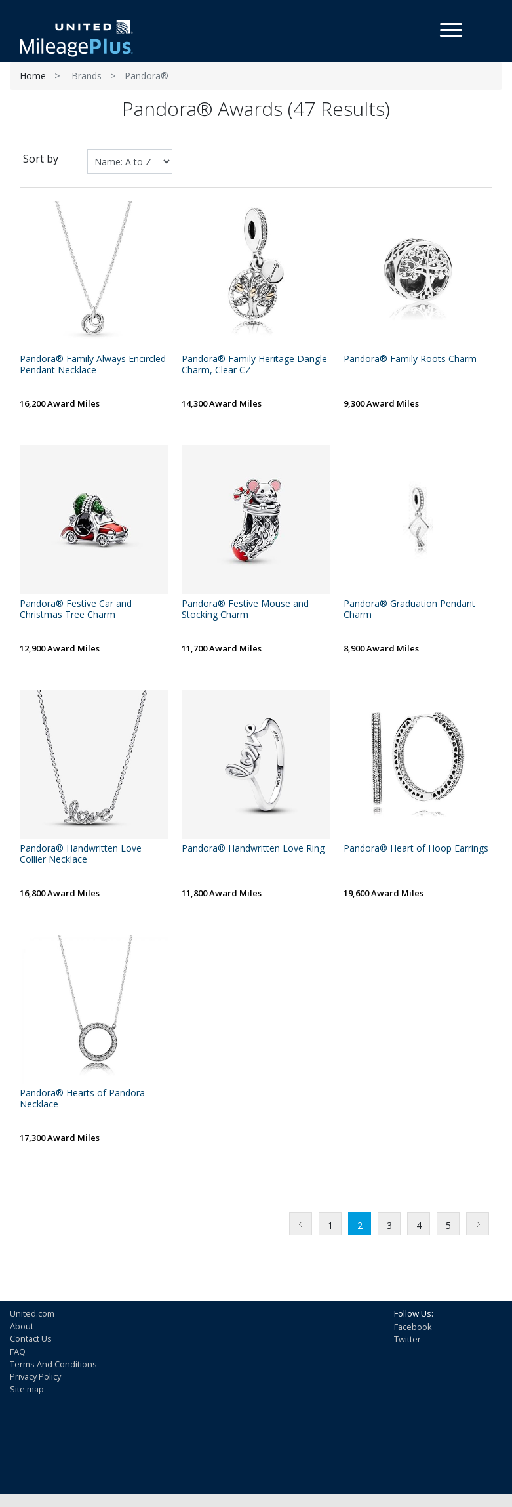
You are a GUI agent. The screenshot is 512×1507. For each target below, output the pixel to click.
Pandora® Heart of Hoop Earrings (416, 848)
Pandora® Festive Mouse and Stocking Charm (245, 609)
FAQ (18, 1351)
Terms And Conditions (53, 1364)
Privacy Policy (35, 1376)
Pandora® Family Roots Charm (410, 359)
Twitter (407, 1339)
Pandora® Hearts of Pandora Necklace (82, 1099)
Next (477, 1223)
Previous (300, 1223)
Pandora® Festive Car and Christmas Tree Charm (76, 609)
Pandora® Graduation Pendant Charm (409, 609)
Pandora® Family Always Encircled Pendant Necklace (93, 365)
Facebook (413, 1326)
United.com (32, 1313)
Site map (27, 1389)
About (21, 1326)
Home (33, 76)
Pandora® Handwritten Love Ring (253, 848)
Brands (86, 76)
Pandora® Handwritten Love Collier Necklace (81, 854)
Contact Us (31, 1338)
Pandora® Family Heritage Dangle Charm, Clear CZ (254, 365)
